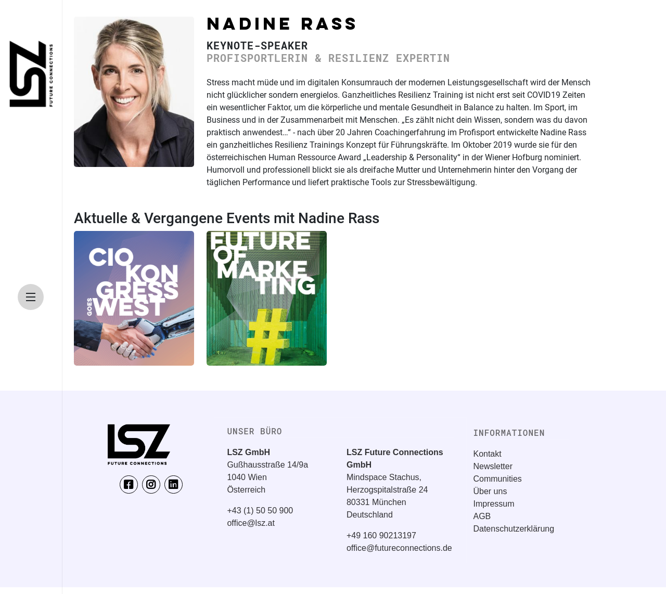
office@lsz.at (251, 523)
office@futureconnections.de (399, 548)
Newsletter (493, 466)
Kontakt (487, 453)
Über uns (490, 491)
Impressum (493, 503)
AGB (482, 516)
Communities (497, 478)
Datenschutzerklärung (513, 528)
